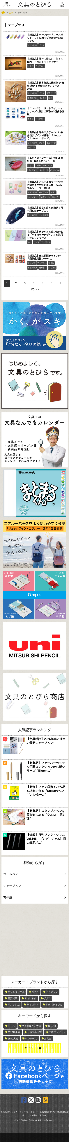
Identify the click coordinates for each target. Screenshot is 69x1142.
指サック (42, 268)
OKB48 (52, 1026)
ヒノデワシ (52, 992)
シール (11, 1026)
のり (29, 242)
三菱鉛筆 (12, 998)
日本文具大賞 (34, 1032)
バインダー (43, 192)
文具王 (47, 1038)
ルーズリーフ (33, 197)
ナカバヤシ (30, 998)
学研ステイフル (54, 1004)
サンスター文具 (16, 992)
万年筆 (34, 897)
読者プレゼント (57, 1032)
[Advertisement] (34, 940)
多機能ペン (32, 98)
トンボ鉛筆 (43, 215)
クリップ (31, 263)
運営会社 (43, 1115)
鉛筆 (50, 98)
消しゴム (42, 98)
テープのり (32, 45)
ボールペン (54, 170)
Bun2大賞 (13, 1038)
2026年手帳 (14, 1032)
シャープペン (34, 885)
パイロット (32, 170)
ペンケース (43, 170)
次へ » (35, 288)
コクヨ (30, 66)
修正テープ (51, 93)
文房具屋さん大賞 (31, 1026)
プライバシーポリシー (29, 1112)
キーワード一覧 (32, 1048)
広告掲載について (47, 1112)
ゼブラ (46, 998)
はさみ (30, 165)
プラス (42, 45)
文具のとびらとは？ (9, 1112)
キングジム (14, 1004)
